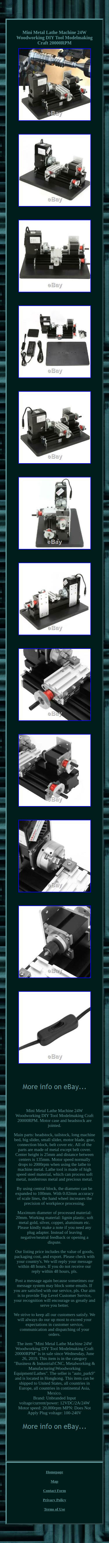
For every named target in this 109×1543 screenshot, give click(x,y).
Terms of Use (54, 1509)
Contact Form (54, 1490)
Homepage (54, 1472)
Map (54, 1481)
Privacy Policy (54, 1500)
